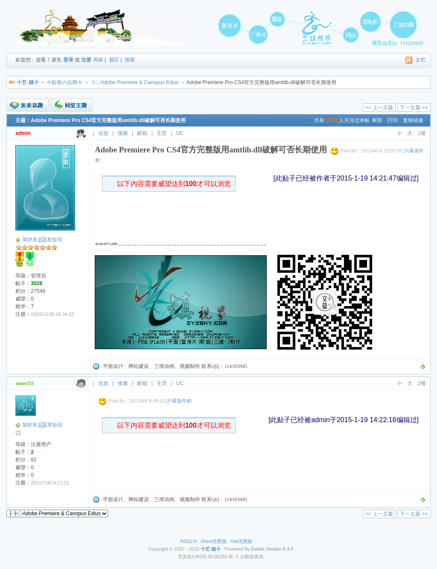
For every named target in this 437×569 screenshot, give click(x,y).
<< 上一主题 (379, 108)
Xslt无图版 (241, 541)
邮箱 (142, 133)
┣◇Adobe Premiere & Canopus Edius (134, 82)
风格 (98, 60)
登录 (68, 60)
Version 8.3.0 (279, 548)
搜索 (130, 60)
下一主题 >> (414, 108)
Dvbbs (258, 548)
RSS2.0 (189, 541)
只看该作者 (179, 400)
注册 (86, 60)
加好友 (30, 239)
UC (180, 133)
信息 (103, 133)
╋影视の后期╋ (64, 82)
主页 (162, 133)
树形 (377, 120)
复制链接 (413, 120)
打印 (392, 120)
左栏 (421, 60)
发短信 (54, 239)
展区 (114, 60)
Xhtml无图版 (214, 541)
